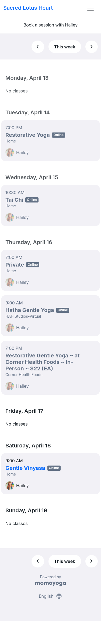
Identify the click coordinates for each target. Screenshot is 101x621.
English (50, 596)
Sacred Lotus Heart (28, 8)
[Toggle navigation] (90, 8)
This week (64, 46)
